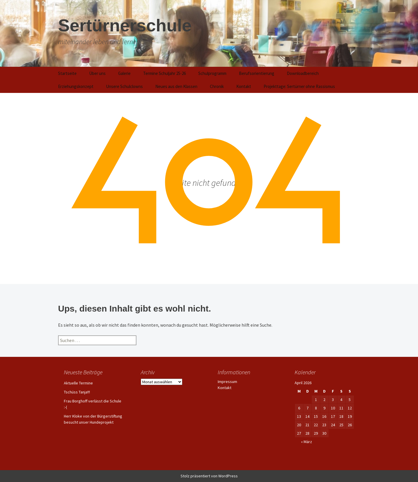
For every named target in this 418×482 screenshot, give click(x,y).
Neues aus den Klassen (176, 86)
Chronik (217, 86)
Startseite (67, 73)
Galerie (124, 73)
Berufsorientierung (256, 73)
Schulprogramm (212, 73)
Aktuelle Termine (78, 383)
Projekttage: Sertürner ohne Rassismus (299, 86)
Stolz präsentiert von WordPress (209, 476)
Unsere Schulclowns (124, 86)
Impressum (227, 381)
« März (306, 441)
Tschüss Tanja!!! (77, 392)
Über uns (97, 73)
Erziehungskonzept (75, 86)
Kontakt (243, 86)
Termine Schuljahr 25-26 (164, 73)
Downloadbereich (303, 73)
